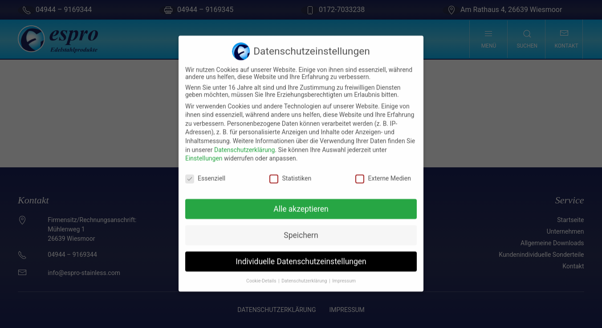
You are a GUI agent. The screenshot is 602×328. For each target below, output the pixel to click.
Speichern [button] (301, 229)
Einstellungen (204, 152)
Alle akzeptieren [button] (301, 202)
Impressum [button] (344, 274)
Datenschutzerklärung (244, 143)
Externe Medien (383, 172)
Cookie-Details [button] (261, 274)
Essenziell (205, 172)
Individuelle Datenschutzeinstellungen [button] (301, 255)
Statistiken (290, 172)
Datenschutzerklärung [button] (304, 274)
